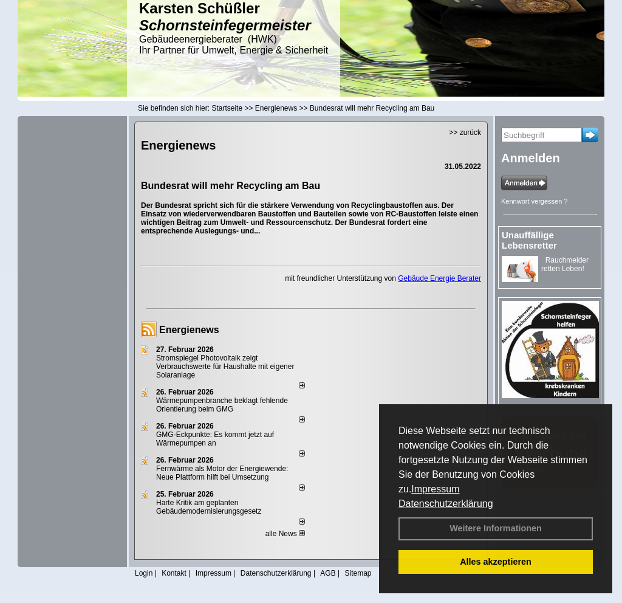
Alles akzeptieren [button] (495, 562)
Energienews (189, 330)
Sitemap (357, 573)
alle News (285, 533)
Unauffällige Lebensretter (529, 240)
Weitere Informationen (495, 528)
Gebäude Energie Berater (439, 278)
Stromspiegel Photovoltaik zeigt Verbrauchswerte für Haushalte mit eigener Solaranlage (225, 366)
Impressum (435, 489)
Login (143, 573)
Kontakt (174, 573)
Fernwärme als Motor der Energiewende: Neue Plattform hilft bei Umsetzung (222, 472)
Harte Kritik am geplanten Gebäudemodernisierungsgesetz (208, 506)
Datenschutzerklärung (445, 503)
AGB (327, 573)
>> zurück (465, 132)
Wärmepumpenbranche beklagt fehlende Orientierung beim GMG (222, 404)
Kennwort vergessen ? (534, 201)
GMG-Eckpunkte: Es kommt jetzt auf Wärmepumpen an (215, 438)
